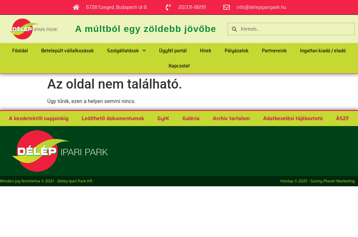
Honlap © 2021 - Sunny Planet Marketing (317, 181)
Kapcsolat (179, 66)
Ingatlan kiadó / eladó (323, 50)
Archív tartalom (231, 118)
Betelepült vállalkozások (67, 50)
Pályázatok (237, 50)
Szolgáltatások (126, 50)
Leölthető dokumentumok (113, 118)
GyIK (163, 118)
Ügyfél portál (173, 50)
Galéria (191, 118)
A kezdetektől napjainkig (39, 118)
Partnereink (274, 50)
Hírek (205, 50)
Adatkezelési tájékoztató (293, 118)
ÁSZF (342, 118)
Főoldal (20, 50)
